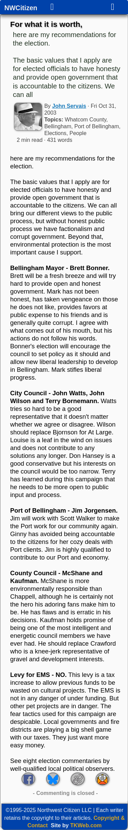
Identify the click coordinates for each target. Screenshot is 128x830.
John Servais (69, 106)
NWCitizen (20, 8)
